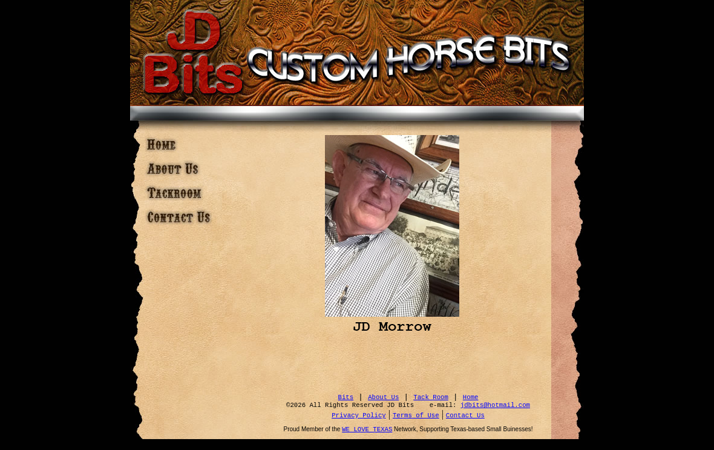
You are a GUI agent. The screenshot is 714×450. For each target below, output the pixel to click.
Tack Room (430, 397)
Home (471, 397)
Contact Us (465, 415)
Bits (346, 397)
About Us (383, 397)
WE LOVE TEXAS (367, 429)
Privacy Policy (359, 415)
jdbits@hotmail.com (495, 405)
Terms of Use (416, 415)
